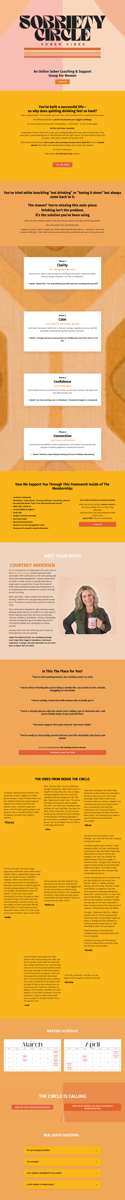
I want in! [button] (62, 81)
